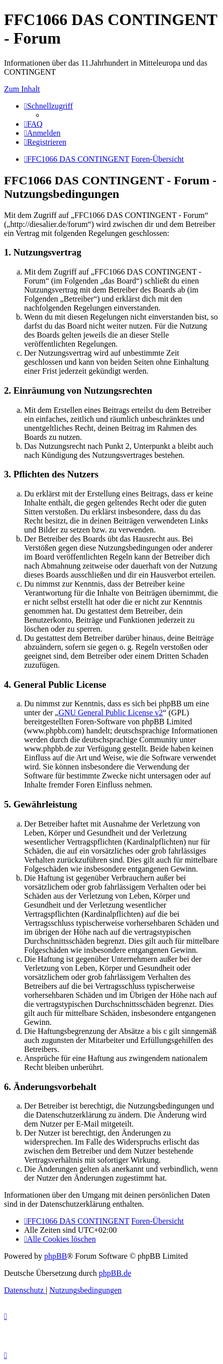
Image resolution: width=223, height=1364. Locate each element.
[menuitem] (33, 124)
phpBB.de (115, 1273)
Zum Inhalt (22, 89)
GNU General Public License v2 (110, 712)
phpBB (55, 1256)
